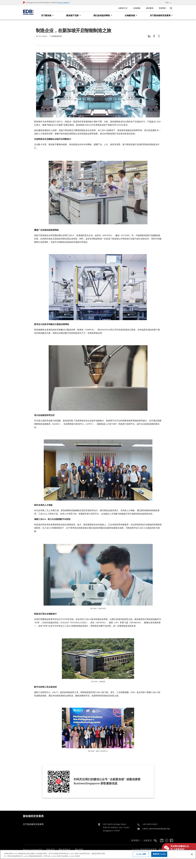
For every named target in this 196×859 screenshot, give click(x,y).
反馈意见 (148, 837)
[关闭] (192, 854)
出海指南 (136, 8)
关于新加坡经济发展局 (33, 821)
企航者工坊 (122, 8)
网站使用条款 (65, 846)
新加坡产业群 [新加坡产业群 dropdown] (73, 15)
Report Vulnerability (33, 846)
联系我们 (162, 8)
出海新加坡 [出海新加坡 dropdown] (131, 15)
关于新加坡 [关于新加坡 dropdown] (47, 15)
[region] (98, 854)
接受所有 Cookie (159, 854)
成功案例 (149, 8)
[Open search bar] (171, 8)
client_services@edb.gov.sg (156, 825)
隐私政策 (50, 846)
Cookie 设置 (141, 854)
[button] (64, 3)
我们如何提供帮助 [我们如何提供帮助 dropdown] (103, 15)
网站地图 (79, 846)
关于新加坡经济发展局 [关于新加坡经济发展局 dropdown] (161, 15)
